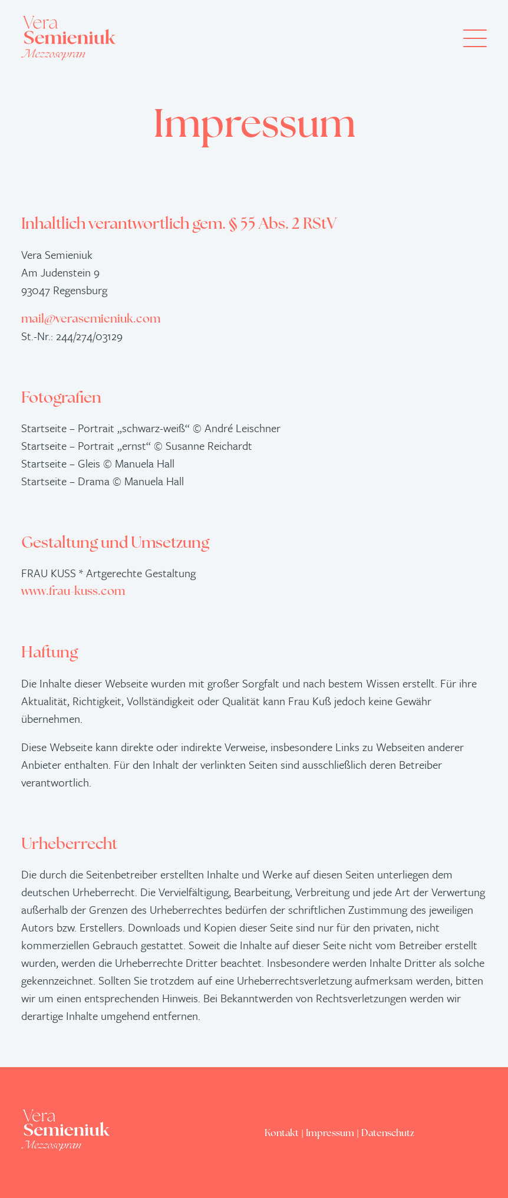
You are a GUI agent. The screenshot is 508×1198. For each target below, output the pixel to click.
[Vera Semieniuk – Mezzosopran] (68, 38)
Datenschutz (387, 1133)
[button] (475, 38)
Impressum (330, 1133)
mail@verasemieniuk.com (90, 319)
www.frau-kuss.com (73, 592)
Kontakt (282, 1133)
